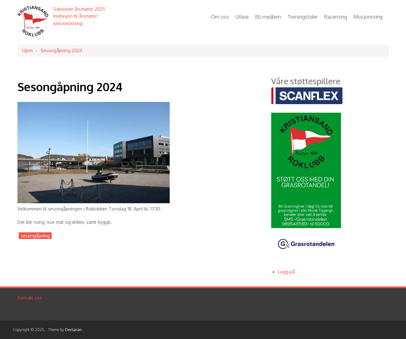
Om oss (220, 17)
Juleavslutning (67, 23)
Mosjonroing (368, 17)
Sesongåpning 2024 (61, 50)
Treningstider (302, 17)
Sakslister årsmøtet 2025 (79, 9)
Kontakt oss (29, 297)
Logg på (286, 271)
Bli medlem (268, 17)
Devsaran (73, 329)
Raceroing (335, 17)
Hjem (27, 50)
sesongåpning (35, 235)
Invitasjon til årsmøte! (75, 16)
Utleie (242, 17)
